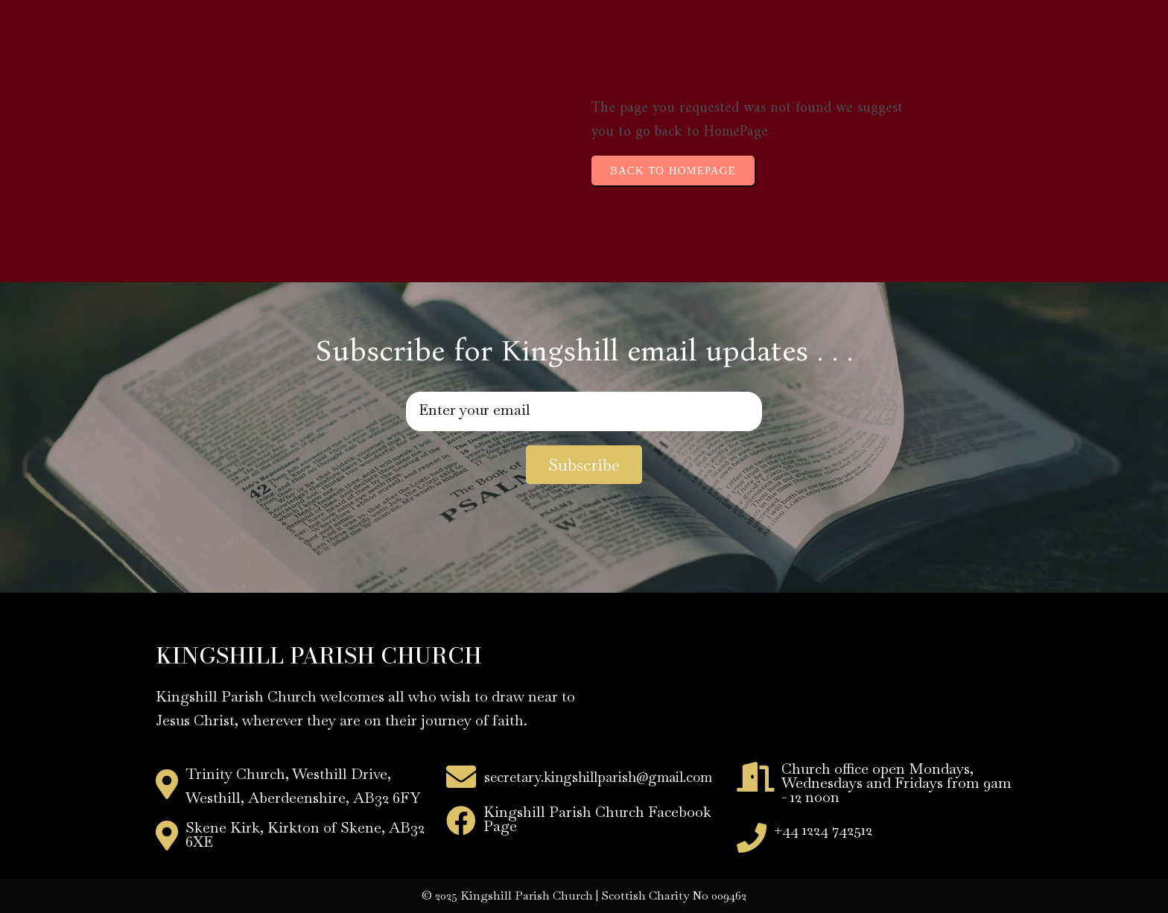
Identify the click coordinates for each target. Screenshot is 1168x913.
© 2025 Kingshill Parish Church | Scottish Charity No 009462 (584, 895)
